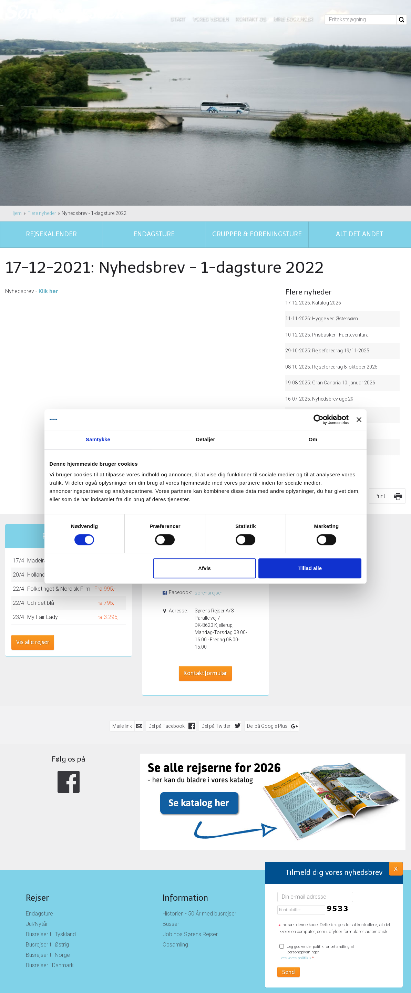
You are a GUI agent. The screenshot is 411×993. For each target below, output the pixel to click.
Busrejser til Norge (48, 955)
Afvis (204, 568)
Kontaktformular (205, 673)
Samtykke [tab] (102, 439)
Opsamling (175, 944)
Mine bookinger (293, 19)
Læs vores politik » (295, 958)
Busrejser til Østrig (47, 944)
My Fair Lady (42, 617)
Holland (36, 574)
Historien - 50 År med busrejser (199, 913)
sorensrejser (208, 593)
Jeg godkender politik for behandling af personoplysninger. (316, 952)
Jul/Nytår (37, 924)
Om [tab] (309, 439)
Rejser (37, 898)
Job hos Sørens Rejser (190, 934)
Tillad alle (306, 568)
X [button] (396, 868)
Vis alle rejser (32, 642)
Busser (171, 924)
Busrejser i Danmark (50, 965)
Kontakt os (251, 19)
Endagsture (39, 913)
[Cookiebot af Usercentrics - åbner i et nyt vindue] (312, 419)
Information (185, 898)
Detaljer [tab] (205, 439)
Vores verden (210, 19)
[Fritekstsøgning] (361, 19)
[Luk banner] (353, 419)
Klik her (48, 291)
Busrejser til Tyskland (51, 934)
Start (177, 19)
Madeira (37, 560)
